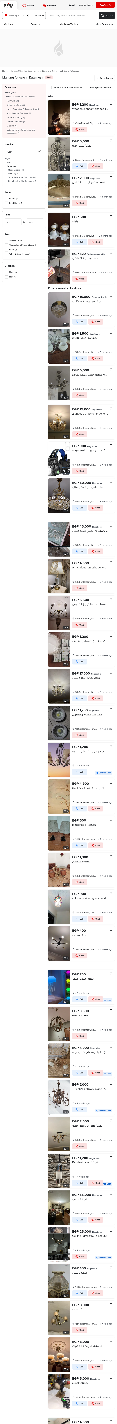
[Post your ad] (105, 5)
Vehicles (8, 24)
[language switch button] (72, 5)
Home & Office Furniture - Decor (24, 70)
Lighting (45, 70)
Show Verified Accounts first (68, 87)
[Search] (107, 15)
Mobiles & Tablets (69, 24)
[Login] (86, 4)
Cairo (54, 70)
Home (5, 70)
